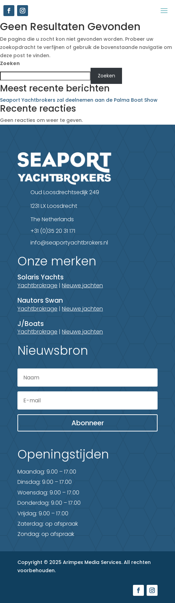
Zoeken (10, 63)
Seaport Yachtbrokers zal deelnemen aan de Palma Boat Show (79, 100)
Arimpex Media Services (92, 562)
